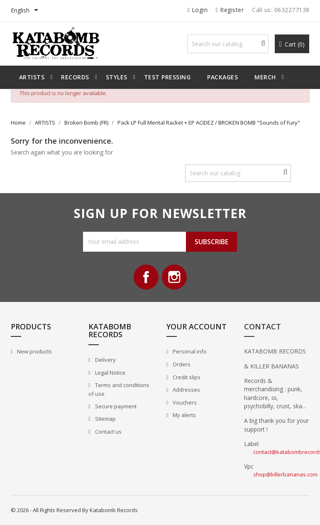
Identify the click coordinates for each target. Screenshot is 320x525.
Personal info (189, 351)
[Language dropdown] (26, 11)
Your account (196, 326)
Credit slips (185, 377)
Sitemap (105, 418)
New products (34, 351)
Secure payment (115, 406)
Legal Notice (109, 372)
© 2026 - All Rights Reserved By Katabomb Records (74, 510)
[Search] (228, 43)
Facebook (146, 277)
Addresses (185, 389)
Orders (181, 364)
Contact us (108, 431)
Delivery (105, 359)
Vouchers (184, 402)
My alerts (183, 415)
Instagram (174, 277)
